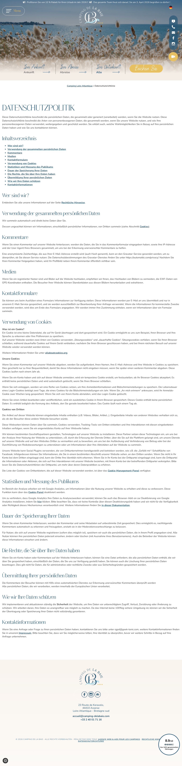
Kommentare (15, 152)
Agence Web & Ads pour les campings (119, 739)
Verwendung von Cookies (22, 163)
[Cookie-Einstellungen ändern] (5, 760)
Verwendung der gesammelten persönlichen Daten (37, 149)
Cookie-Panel (36, 492)
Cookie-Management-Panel (123, 470)
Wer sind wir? (15, 145)
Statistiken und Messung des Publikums (30, 167)
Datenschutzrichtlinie (91, 741)
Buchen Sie (146, 68)
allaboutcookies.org (56, 352)
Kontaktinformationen (20, 184)
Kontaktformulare (18, 159)
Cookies (144, 226)
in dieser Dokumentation (116, 505)
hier (39, 501)
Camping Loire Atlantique (80, 85)
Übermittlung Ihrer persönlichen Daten (30, 177)
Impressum (25, 633)
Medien (12, 156)
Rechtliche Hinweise (73, 202)
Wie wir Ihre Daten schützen (24, 181)
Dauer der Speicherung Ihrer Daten (27, 170)
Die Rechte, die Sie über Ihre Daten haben (31, 174)
